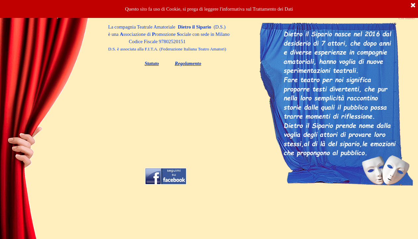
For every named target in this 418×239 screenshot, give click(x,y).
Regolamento (188, 63)
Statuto (152, 63)
